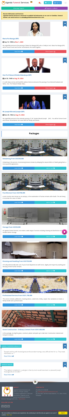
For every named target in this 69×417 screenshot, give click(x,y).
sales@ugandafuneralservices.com (48, 392)
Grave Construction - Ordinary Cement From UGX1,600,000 (24, 330)
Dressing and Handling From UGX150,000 (17, 261)
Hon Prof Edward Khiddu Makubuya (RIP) (17, 75)
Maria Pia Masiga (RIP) (11, 39)
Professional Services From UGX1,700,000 (17, 295)
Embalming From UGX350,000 (13, 159)
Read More (19, 51)
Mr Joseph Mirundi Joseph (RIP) (13, 112)
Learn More (18, 168)
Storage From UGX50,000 (11, 227)
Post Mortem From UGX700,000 (14, 193)
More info (9, 415)
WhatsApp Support (18, 8)
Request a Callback (51, 8)
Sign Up (57, 2)
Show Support (50, 51)
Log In (48, 2)
